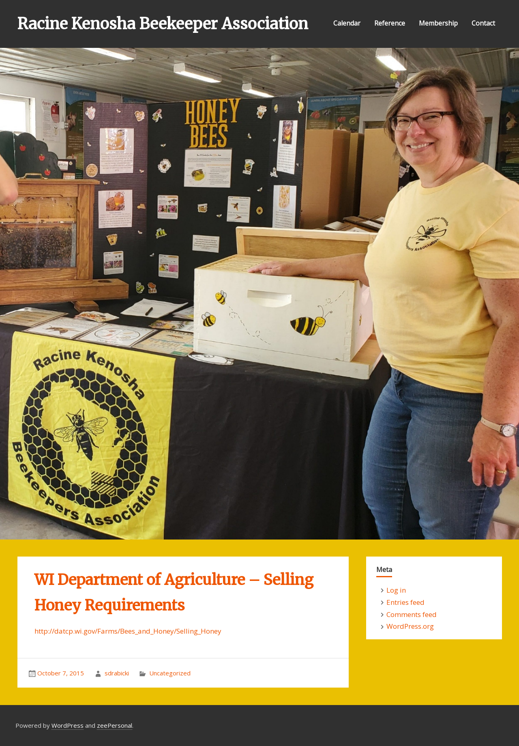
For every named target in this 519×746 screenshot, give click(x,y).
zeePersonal (114, 725)
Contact (483, 23)
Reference (389, 23)
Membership (438, 23)
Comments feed (411, 614)
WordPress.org (410, 626)
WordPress (67, 725)
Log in (396, 590)
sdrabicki (117, 673)
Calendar (346, 23)
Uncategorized (170, 673)
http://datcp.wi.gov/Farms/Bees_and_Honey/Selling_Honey (127, 631)
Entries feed (405, 602)
